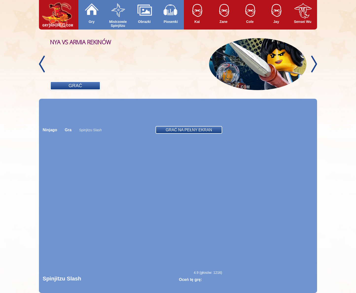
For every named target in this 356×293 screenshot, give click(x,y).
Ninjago (50, 130)
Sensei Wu (302, 22)
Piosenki (171, 22)
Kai (197, 22)
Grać (75, 85)
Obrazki (144, 22)
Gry (91, 22)
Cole (249, 22)
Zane (223, 22)
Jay (276, 22)
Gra (68, 130)
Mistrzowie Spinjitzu (118, 24)
